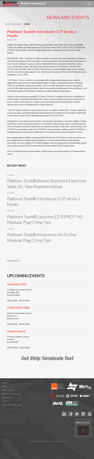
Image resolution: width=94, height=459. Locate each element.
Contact (5, 401)
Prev (76, 261)
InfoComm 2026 (16, 284)
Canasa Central (16, 331)
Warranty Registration (11, 394)
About (4, 386)
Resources (6, 397)
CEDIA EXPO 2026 (18, 307)
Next (81, 261)
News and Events (13, 24)
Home (4, 383)
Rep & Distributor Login (11, 405)
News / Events (8, 390)
